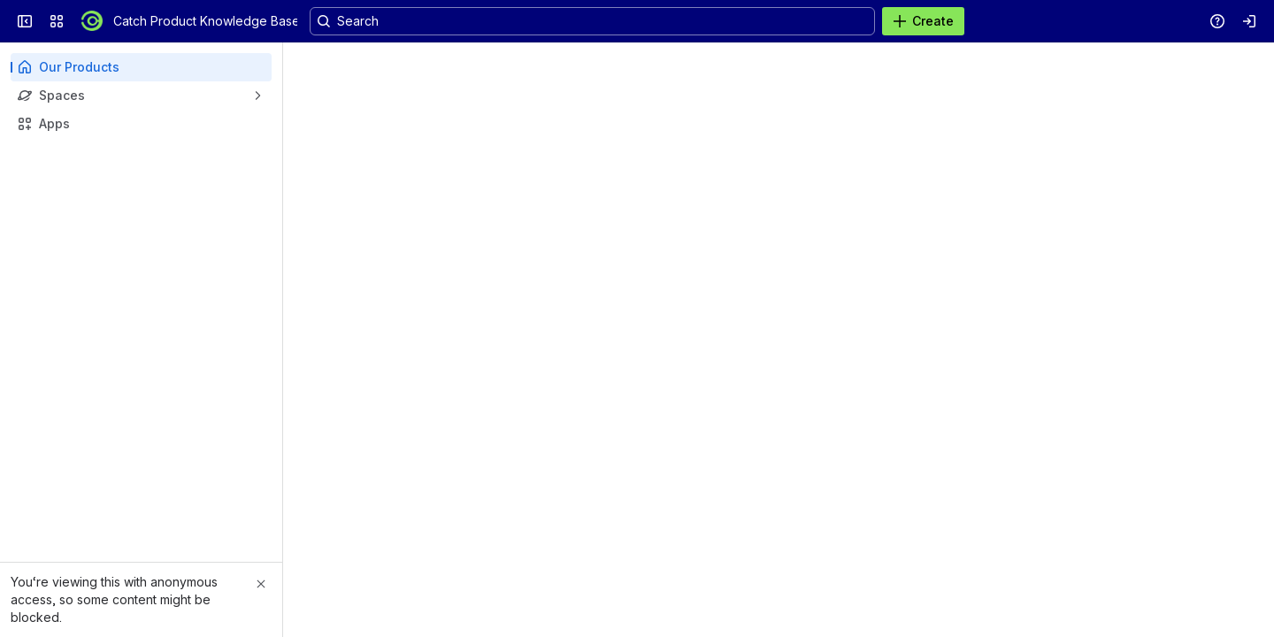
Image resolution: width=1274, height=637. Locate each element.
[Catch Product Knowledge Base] (92, 21)
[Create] (923, 21)
